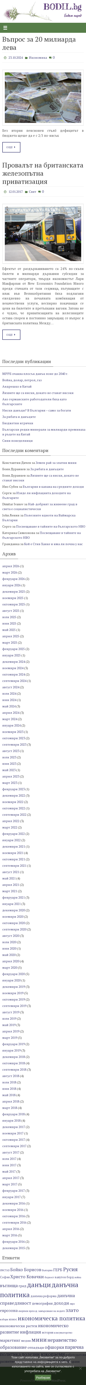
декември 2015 (13, 1248)
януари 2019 (11, 1050)
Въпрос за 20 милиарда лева (39, 43)
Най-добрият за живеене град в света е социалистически (39, 506)
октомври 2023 (13, 738)
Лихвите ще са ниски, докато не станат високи (38, 393)
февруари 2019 (13, 1044)
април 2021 (10, 884)
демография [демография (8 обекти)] (42, 1303)
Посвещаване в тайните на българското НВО (50, 526)
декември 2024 (13, 661)
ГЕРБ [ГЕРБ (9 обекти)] (57, 1269)
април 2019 (10, 1031)
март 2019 (9, 1037)
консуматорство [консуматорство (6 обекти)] (63, 1332)
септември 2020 (14, 929)
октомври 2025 (13, 604)
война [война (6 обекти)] (78, 1277)
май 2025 (9, 630)
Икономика (38, 57)
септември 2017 (14, 1146)
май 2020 (9, 955)
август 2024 (10, 687)
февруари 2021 (13, 897)
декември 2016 (13, 1203)
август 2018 (10, 1076)
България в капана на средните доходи (53, 486)
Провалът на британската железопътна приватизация (42, 173)
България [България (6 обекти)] (47, 1270)
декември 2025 (13, 591)
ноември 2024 (12, 668)
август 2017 (10, 1152)
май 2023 (9, 770)
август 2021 (10, 872)
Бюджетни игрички (17, 423)
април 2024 (10, 712)
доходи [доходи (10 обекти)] (61, 1303)
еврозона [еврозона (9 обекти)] (9, 1310)
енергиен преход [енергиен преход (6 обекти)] (27, 1311)
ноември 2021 (12, 853)
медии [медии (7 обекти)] (26, 1341)
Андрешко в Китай (17, 386)
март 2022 (9, 827)
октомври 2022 (13, 808)
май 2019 (9, 1025)
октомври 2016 (13, 1216)
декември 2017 (13, 1127)
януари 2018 (11, 1120)
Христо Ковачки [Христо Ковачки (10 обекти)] (27, 1276)
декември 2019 (13, 986)
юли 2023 (9, 757)
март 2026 (9, 572)
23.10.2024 (15, 57)
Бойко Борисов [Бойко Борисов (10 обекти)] (25, 1269)
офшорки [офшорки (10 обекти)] (54, 1347)
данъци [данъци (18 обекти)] (39, 1284)
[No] (80, 1368)
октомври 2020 (13, 923)
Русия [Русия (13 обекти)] (70, 1269)
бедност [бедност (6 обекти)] (49, 1277)
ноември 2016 (12, 1209)
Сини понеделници (17, 440)
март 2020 (9, 967)
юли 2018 (9, 1082)
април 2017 (10, 1178)
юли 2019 (9, 1018)
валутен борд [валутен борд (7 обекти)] (64, 1277)
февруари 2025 (13, 649)
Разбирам (43, 1377)
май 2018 (9, 1095)
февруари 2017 (13, 1190)
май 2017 (9, 1171)
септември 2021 (14, 865)
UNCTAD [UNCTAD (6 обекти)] (5, 1270)
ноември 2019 (12, 993)
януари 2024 (11, 725)
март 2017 (9, 1184)
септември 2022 (14, 814)
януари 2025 (11, 655)
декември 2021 (13, 846)
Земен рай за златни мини (56, 462)
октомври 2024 (13, 674)
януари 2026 (11, 585)
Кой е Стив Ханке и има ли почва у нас (53, 544)
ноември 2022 (12, 802)
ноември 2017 (12, 1133)
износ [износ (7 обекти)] (13, 1319)
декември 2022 (13, 795)
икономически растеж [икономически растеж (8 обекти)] (18, 1326)
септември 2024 (14, 681)
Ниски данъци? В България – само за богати (36, 410)
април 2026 (10, 566)
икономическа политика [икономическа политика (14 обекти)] (51, 1318)
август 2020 (10, 935)
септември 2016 (14, 1222)
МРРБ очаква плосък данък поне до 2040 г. (35, 373)
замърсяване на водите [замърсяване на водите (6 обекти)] (51, 1311)
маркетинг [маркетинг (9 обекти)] (10, 1340)
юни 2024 (9, 700)
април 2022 (10, 821)
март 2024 (9, 719)
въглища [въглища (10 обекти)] (9, 1285)
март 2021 (9, 891)
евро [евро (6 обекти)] (72, 1303)
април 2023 (10, 776)
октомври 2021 (13, 859)
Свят (32, 191)
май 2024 (9, 706)
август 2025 (10, 610)
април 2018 (10, 1101)
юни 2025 (9, 623)
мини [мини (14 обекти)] (39, 1339)
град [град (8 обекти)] (22, 1285)
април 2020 (10, 961)
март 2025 (9, 642)
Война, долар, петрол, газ (22, 380)
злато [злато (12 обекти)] (72, 1310)
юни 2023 (9, 763)
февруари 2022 (13, 833)
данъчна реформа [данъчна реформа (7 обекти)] (43, 1296)
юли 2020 (9, 942)
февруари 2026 (13, 579)
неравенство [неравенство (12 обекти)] (62, 1340)
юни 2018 (9, 1088)
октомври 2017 (13, 1139)
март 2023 (9, 782)
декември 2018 (13, 1057)
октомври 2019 (13, 999)
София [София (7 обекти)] (5, 1277)
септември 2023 (14, 744)
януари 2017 (11, 1197)
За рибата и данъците (19, 416)
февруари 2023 (13, 789)
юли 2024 (9, 693)
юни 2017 (9, 1165)
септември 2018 (14, 1069)
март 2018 (9, 1107)
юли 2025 (9, 617)
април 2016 (10, 1229)
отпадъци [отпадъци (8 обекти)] (36, 1347)
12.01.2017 (15, 191)
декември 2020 (13, 910)
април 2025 (10, 636)
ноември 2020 (12, 916)
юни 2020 (9, 948)
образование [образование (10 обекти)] (13, 1347)
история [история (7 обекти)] (47, 1332)
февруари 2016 (13, 1241)
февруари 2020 (13, 974)
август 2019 (10, 1012)
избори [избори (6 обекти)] (4, 1319)
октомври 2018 (13, 1063)
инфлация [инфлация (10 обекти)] (30, 1332)
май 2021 (9, 878)
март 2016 (9, 1235)
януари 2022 (11, 840)
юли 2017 (9, 1158)
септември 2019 (14, 1006)
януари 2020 (11, 980)
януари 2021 (11, 904)
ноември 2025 (12, 598)
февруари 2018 (13, 1114)
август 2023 (10, 751)
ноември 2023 (12, 731)
